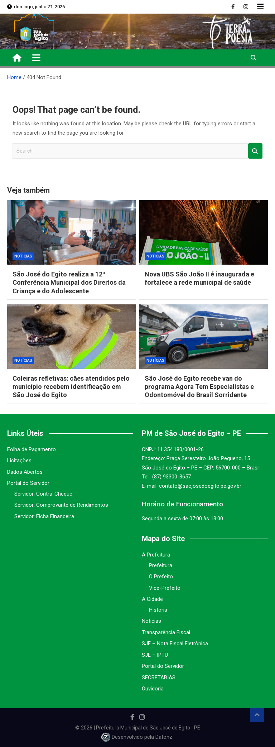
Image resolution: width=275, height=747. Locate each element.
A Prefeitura (156, 554)
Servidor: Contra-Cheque (43, 494)
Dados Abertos (25, 472)
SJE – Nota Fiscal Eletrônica (175, 643)
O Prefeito (161, 576)
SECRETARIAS (158, 677)
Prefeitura (160, 565)
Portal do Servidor (28, 483)
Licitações (19, 460)
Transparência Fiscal (166, 632)
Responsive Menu (260, 7)
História (158, 610)
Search (255, 151)
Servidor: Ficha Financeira (44, 516)
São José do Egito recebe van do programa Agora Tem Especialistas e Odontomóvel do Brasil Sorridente (199, 387)
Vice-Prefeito (164, 588)
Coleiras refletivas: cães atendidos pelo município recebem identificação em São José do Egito (71, 387)
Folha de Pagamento (31, 449)
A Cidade (152, 599)
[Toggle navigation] (36, 57)
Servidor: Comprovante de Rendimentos (61, 505)
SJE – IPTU (155, 655)
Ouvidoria (153, 688)
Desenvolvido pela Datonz (137, 737)
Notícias (23, 256)
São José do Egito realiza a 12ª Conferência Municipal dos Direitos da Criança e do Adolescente (69, 282)
